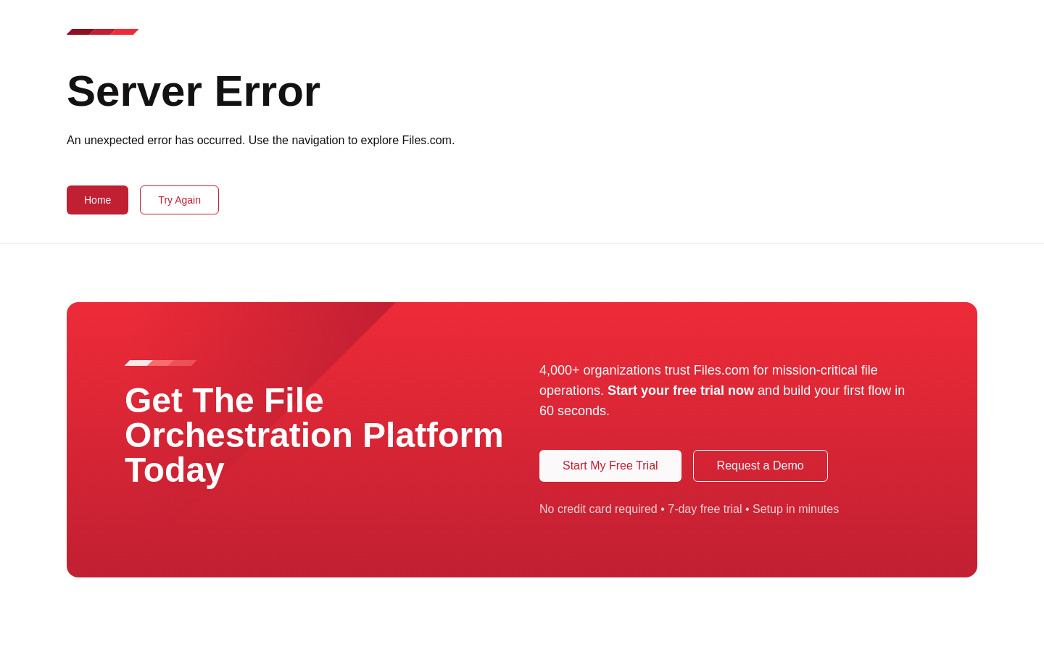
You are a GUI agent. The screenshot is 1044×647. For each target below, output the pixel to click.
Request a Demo (760, 465)
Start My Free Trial (610, 465)
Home (97, 200)
